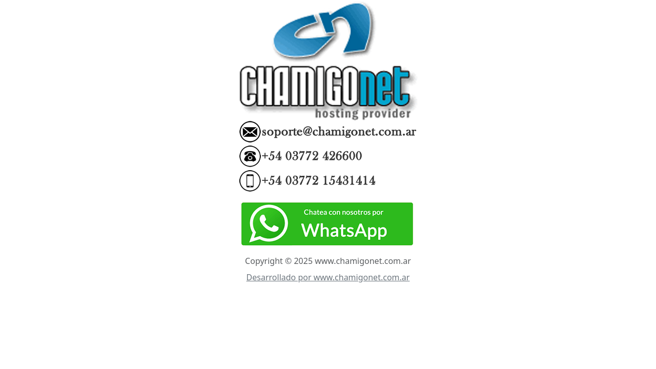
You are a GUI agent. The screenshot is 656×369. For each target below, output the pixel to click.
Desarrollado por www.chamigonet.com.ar (328, 277)
